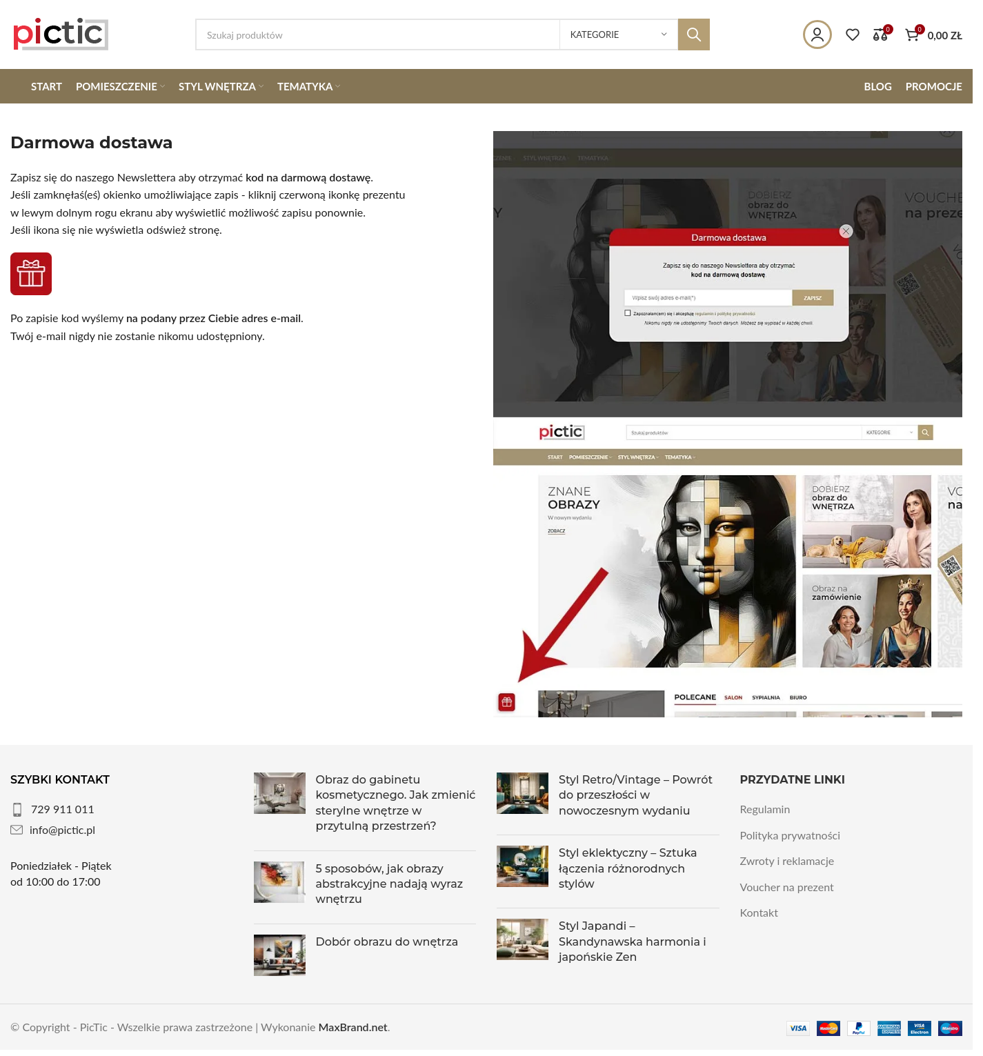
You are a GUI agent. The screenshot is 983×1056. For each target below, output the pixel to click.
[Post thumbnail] (280, 806)
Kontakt (759, 912)
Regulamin (765, 808)
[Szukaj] (452, 34)
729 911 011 (63, 808)
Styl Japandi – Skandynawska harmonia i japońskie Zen (632, 941)
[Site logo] (61, 32)
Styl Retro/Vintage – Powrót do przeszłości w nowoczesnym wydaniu (636, 795)
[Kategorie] (618, 34)
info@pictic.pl (62, 829)
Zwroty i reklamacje (787, 860)
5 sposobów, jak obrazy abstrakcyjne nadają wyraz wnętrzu (390, 884)
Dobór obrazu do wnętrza (387, 941)
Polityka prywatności (790, 834)
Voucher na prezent (787, 886)
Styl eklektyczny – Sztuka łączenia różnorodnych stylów (628, 868)
